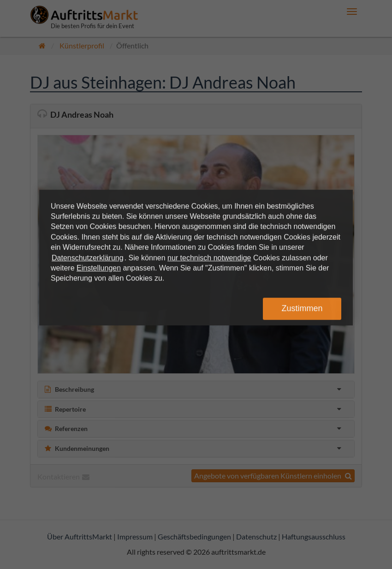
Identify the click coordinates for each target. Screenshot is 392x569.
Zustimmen (301, 308)
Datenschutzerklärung (88, 258)
